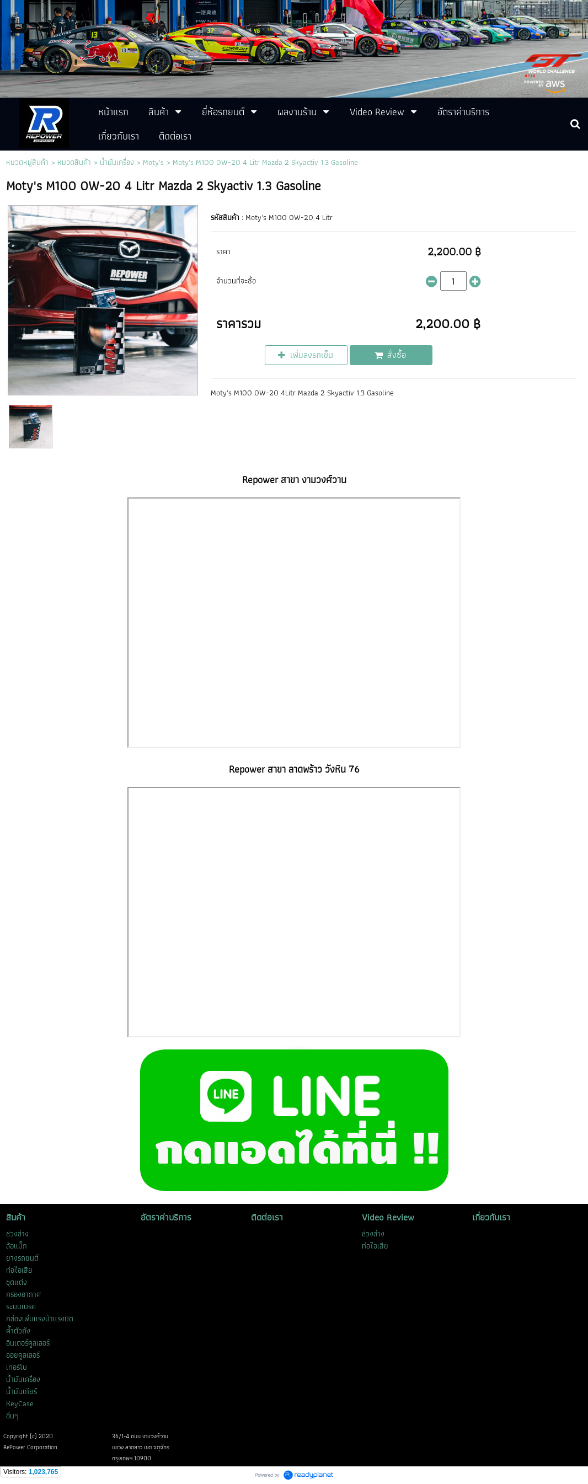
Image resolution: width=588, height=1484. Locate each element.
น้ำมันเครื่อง (117, 162)
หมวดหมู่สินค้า (27, 162)
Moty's (153, 162)
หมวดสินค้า (74, 162)
